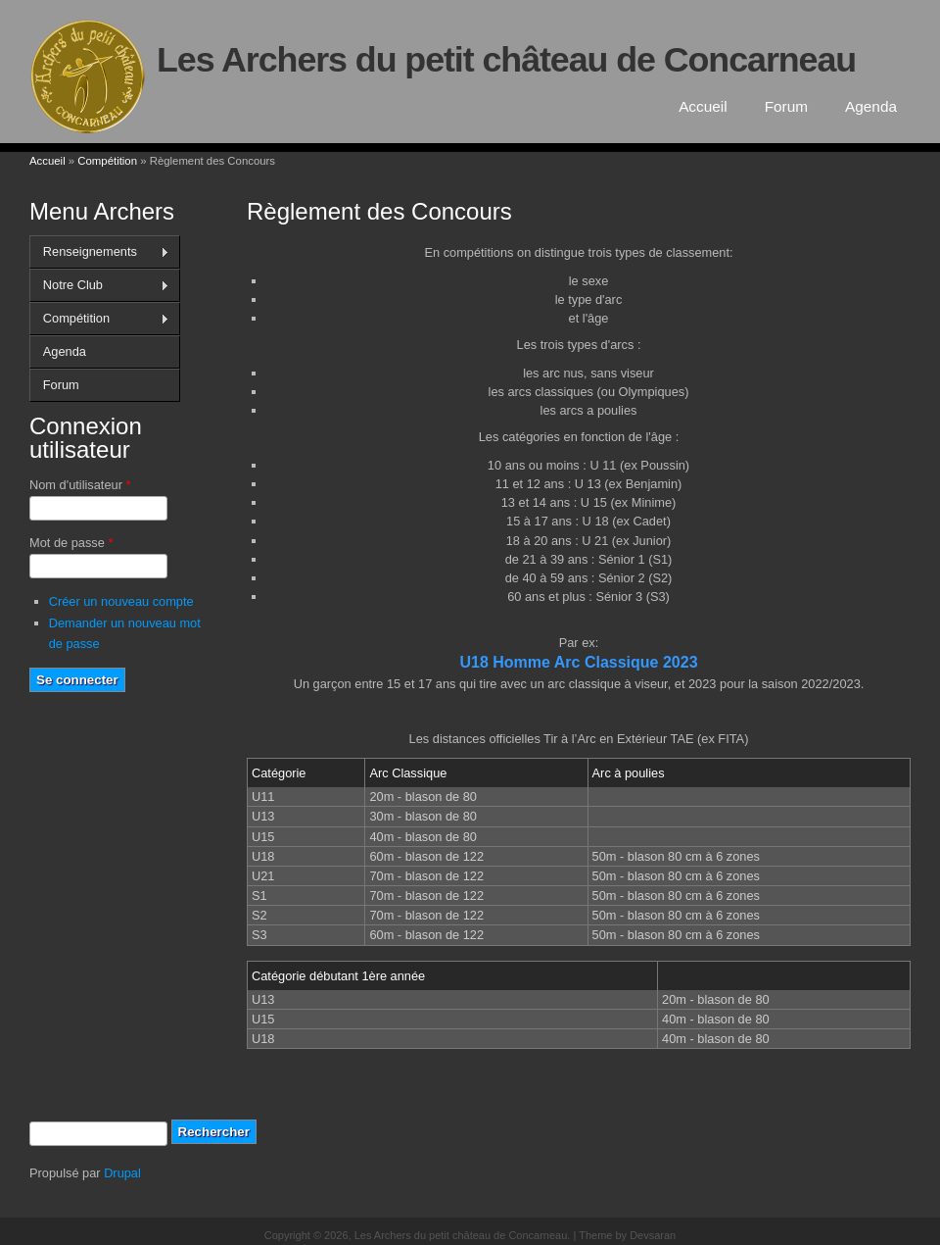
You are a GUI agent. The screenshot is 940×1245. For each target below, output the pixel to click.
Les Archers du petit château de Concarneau (506, 59)
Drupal (122, 1173)
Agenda (871, 106)
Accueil (703, 106)
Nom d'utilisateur (79, 484)
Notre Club (99, 285)
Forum (786, 106)
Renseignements (99, 252)
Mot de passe (71, 542)
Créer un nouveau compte (121, 601)
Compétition (107, 161)
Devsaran (653, 1235)
